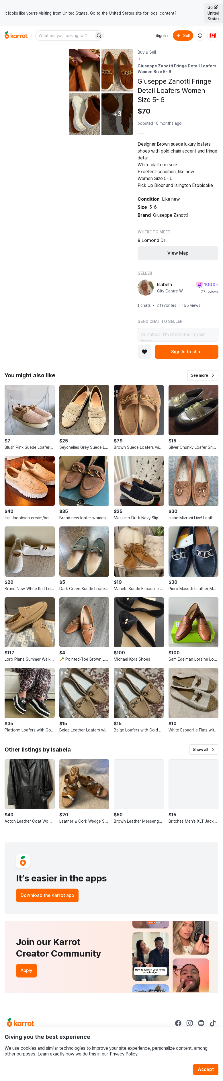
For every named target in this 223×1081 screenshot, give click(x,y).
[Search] (99, 36)
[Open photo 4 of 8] (84, 114)
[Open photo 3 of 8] (117, 70)
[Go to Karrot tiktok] (212, 1023)
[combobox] (65, 35)
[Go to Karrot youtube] (201, 1023)
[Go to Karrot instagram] (189, 1023)
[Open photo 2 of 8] (84, 70)
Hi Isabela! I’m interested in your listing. (178, 335)
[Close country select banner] (217, 6)
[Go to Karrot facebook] (178, 1023)
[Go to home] (16, 35)
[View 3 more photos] (117, 114)
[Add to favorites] (144, 352)
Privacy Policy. (124, 1054)
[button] (202, 375)
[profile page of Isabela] (146, 288)
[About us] (200, 35)
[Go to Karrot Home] (20, 1023)
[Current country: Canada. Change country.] (212, 35)
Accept (206, 1069)
